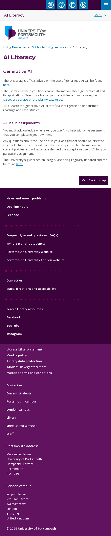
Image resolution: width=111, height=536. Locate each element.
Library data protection (24, 361)
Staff (10, 434)
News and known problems (26, 198)
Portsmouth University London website (35, 260)
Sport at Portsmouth (21, 425)
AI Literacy (14, 15)
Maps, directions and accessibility (31, 289)
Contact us (14, 280)
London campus (18, 409)
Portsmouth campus (21, 401)
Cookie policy (17, 355)
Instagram (14, 334)
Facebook (13, 317)
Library (11, 417)
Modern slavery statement (27, 367)
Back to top (93, 180)
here (6, 85)
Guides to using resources (49, 47)
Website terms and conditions (29, 373)
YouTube (13, 325)
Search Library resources (24, 309)
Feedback (13, 215)
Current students (19, 393)
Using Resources (15, 47)
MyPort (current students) (25, 243)
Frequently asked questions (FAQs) (32, 235)
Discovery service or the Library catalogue (32, 99)
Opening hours (17, 206)
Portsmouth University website (29, 252)
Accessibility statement (24, 349)
